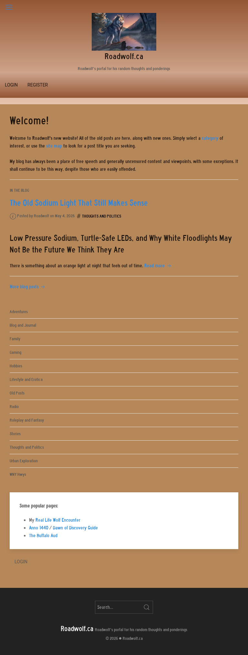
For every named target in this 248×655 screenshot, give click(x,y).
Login (11, 84)
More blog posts (28, 287)
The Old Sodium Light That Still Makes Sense (79, 203)
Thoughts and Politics (101, 216)
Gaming (15, 352)
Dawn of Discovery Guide (75, 528)
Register (37, 84)
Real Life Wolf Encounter (58, 520)
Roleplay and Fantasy (27, 420)
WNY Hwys (18, 474)
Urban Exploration (24, 461)
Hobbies (16, 366)
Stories (15, 433)
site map (54, 146)
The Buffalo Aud (43, 535)
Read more (158, 266)
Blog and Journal (23, 325)
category (210, 138)
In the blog (19, 190)
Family (15, 339)
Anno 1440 (38, 528)
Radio (14, 406)
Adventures (19, 311)
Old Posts (17, 393)
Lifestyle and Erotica (26, 379)
